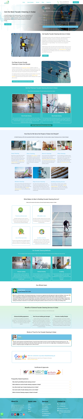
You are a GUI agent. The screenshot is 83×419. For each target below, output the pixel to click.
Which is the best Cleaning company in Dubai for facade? (25, 392)
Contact (29, 411)
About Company (30, 2)
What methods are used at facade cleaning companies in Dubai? (26, 384)
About (29, 405)
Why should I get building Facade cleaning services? (24, 382)
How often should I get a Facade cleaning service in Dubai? (25, 387)
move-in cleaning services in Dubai (48, 159)
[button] (13, 295)
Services (37, 2)
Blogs (43, 2)
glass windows (34, 155)
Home (24, 2)
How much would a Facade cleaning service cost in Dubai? (25, 389)
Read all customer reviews (32, 359)
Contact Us (49, 2)
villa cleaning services (65, 162)
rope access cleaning (26, 67)
